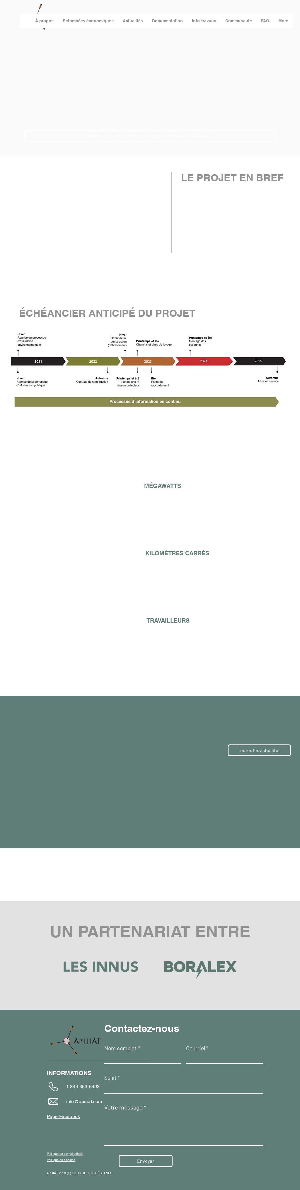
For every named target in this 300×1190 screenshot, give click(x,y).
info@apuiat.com (84, 1101)
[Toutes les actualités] (259, 750)
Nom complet (120, 1048)
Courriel (195, 1048)
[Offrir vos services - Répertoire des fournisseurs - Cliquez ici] (150, 136)
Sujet (110, 1078)
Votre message (123, 1107)
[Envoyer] (146, 1161)
